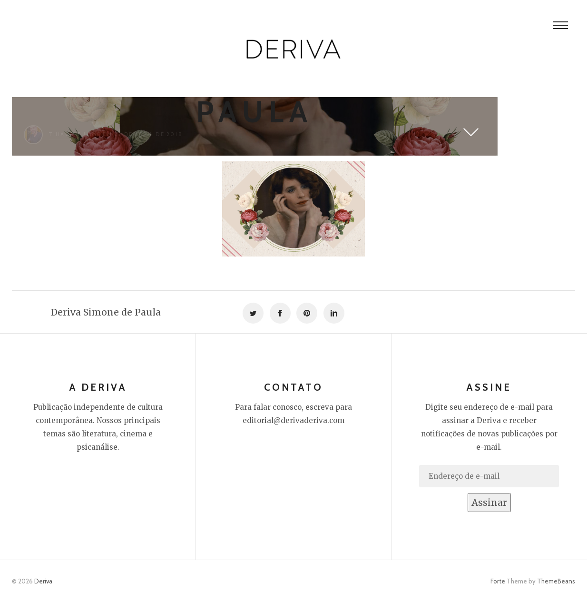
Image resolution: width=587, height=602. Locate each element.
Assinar (489, 502)
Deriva (43, 581)
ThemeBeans (556, 581)
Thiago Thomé (75, 134)
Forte (497, 581)
